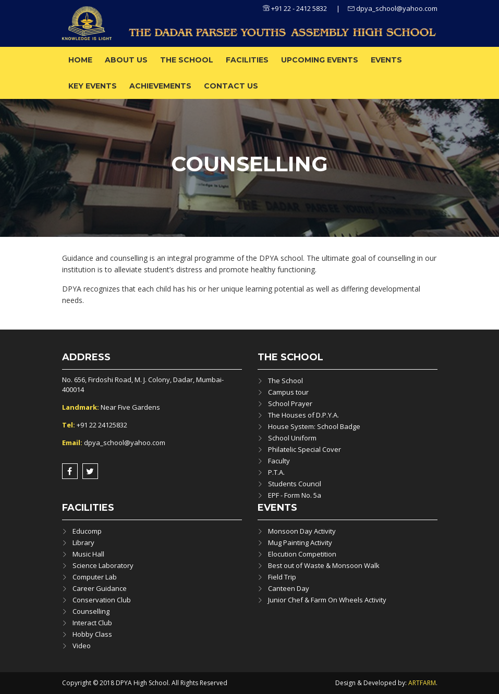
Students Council (294, 483)
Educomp (87, 531)
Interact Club (92, 622)
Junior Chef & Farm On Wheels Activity (327, 599)
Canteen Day (288, 588)
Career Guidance (99, 588)
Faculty (279, 460)
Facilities (247, 60)
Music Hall (88, 554)
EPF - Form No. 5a (294, 495)
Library (83, 542)
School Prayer (290, 403)
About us (126, 60)
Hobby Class (92, 634)
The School (186, 60)
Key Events (92, 86)
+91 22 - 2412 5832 (295, 8)
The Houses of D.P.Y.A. (303, 415)
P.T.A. (276, 472)
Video (81, 645)
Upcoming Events (319, 60)
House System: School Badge (314, 426)
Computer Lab (94, 577)
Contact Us (231, 86)
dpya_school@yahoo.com (392, 8)
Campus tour (288, 392)
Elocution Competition (302, 554)
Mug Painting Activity (300, 542)
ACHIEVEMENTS (160, 86)
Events (386, 60)
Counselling (90, 611)
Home (80, 60)
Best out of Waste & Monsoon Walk (324, 565)
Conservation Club (101, 599)
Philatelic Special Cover (304, 449)
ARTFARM (422, 682)
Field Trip (282, 577)
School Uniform (292, 438)
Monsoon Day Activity (302, 531)
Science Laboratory (102, 565)
